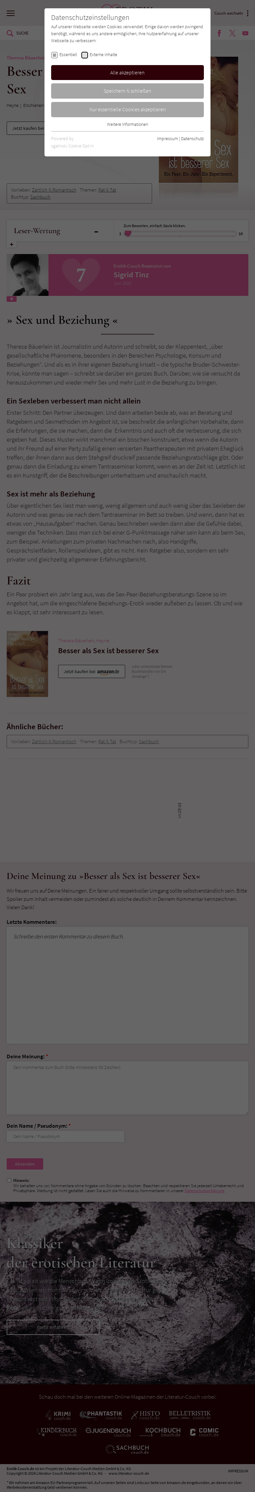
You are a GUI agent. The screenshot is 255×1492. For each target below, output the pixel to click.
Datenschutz (192, 138)
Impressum (167, 138)
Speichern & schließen (127, 90)
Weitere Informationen (127, 124)
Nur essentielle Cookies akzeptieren (127, 109)
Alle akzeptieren (127, 72)
